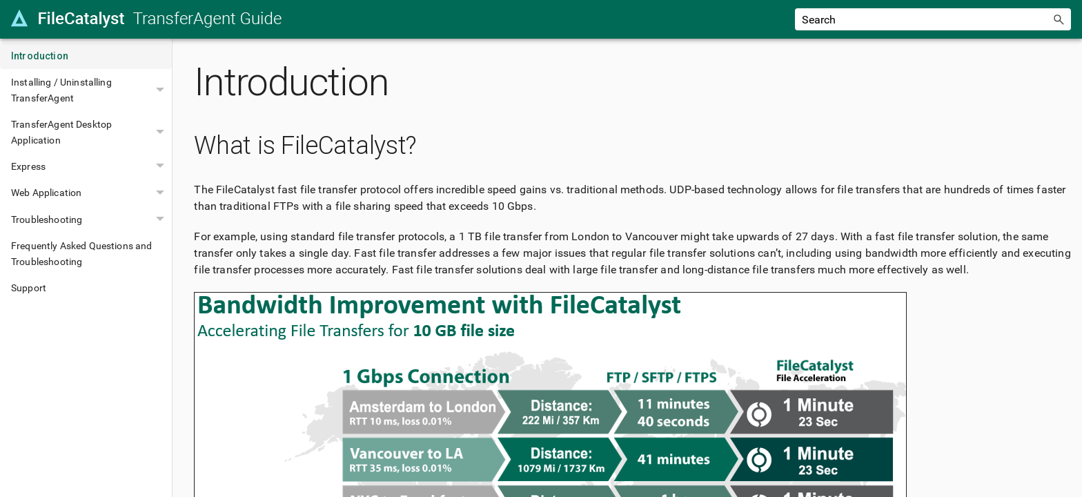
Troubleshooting (91, 219)
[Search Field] (933, 19)
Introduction (39, 55)
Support (28, 287)
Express (91, 166)
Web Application (91, 192)
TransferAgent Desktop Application (91, 132)
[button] (1058, 19)
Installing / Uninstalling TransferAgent (91, 90)
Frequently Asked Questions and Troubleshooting (82, 253)
